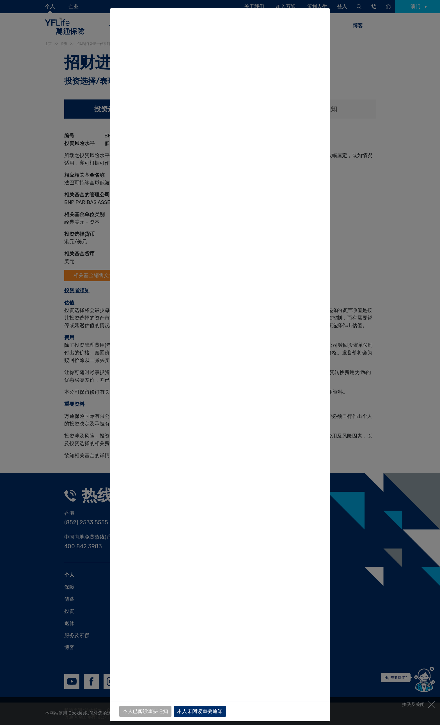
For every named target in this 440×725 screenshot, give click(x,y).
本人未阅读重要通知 (200, 711)
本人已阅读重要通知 (145, 711)
